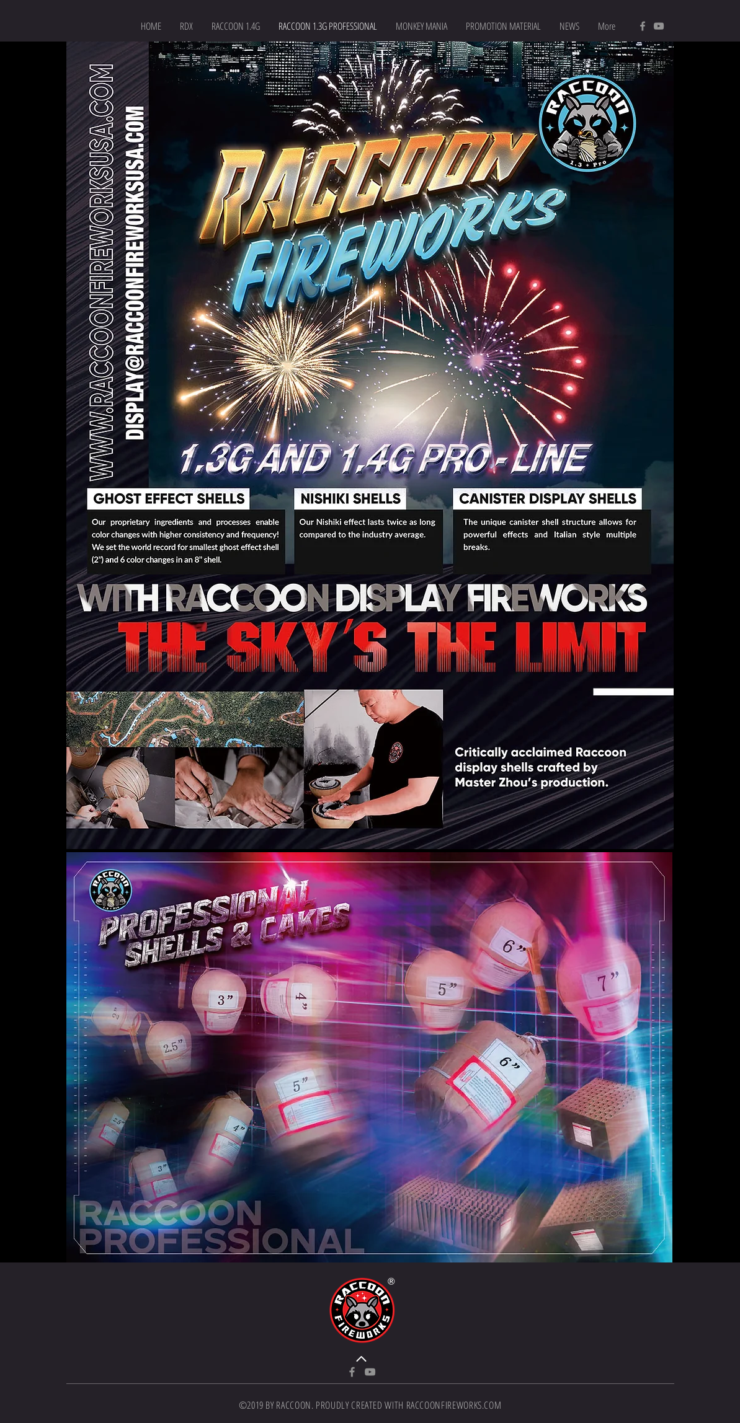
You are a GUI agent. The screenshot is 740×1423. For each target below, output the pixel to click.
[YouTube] (659, 26)
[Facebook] (642, 26)
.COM (492, 1405)
